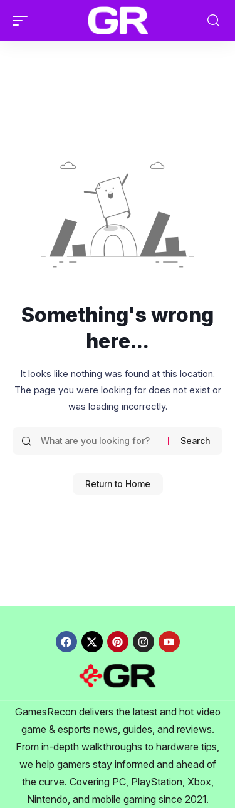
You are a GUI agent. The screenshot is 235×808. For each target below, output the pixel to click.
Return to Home (117, 483)
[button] (23, 21)
